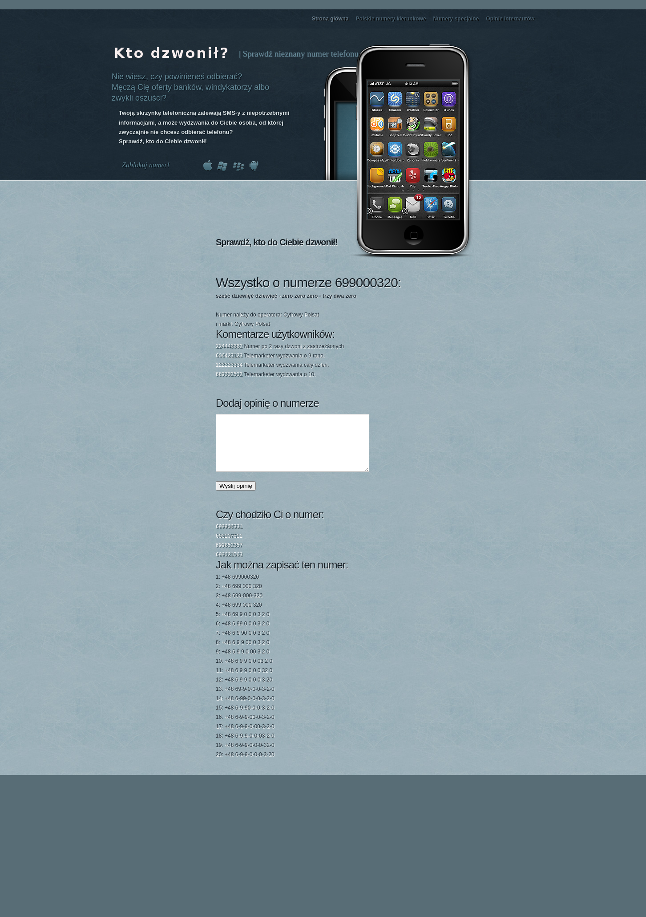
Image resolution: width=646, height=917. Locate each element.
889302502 (229, 374)
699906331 (229, 537)
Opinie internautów (510, 19)
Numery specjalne (456, 19)
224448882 (229, 346)
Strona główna (330, 19)
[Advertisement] (415, 321)
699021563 (229, 565)
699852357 (229, 556)
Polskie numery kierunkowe (391, 19)
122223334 (229, 365)
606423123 (229, 356)
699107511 (229, 547)
